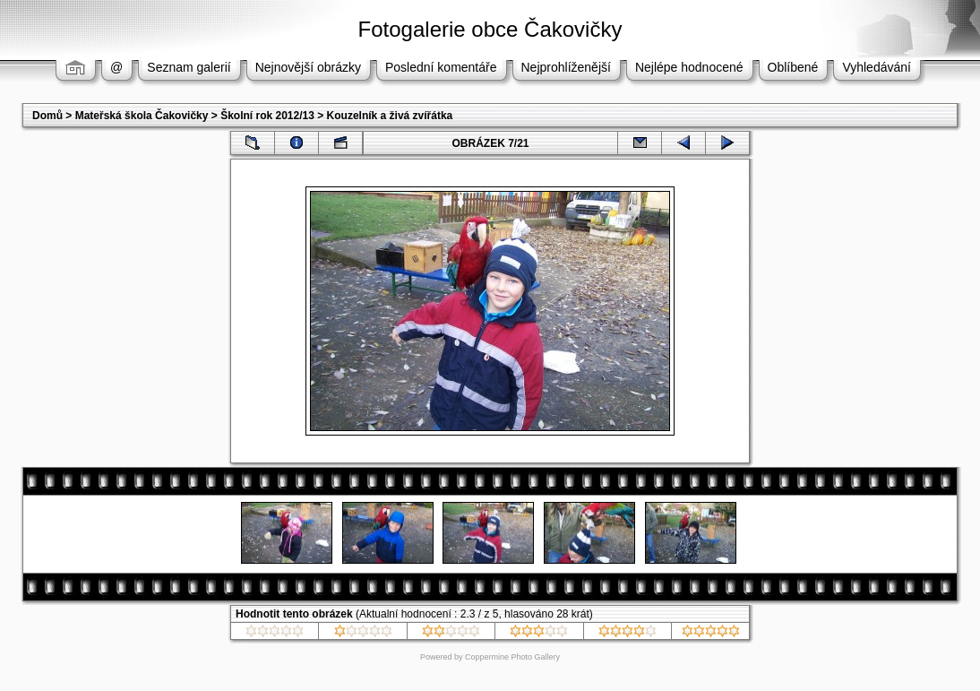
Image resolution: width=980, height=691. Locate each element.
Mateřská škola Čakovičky (142, 115)
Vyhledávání (876, 67)
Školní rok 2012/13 (267, 115)
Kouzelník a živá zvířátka (390, 115)
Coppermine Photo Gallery (512, 656)
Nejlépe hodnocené (689, 67)
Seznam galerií (188, 67)
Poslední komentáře (441, 67)
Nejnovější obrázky (308, 67)
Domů (47, 115)
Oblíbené (793, 67)
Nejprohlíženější (566, 67)
